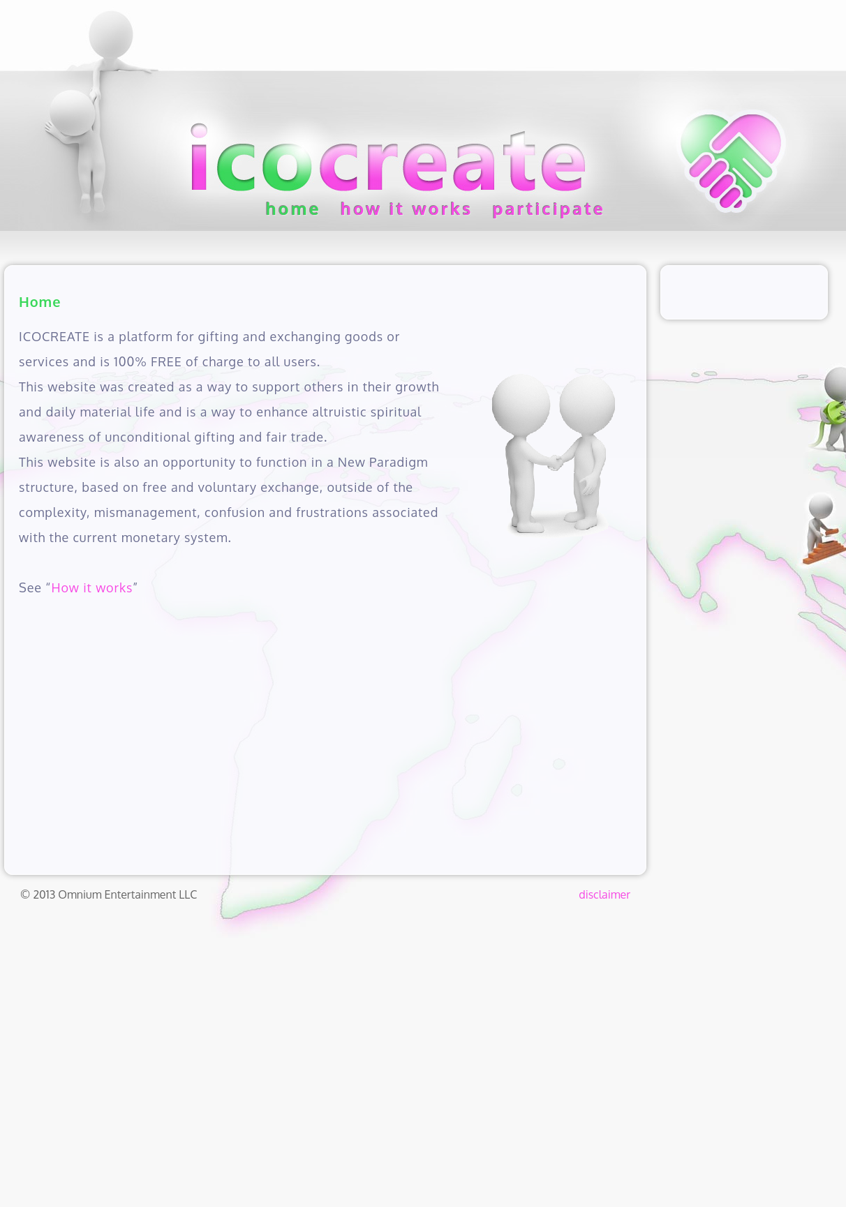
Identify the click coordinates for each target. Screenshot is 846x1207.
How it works (92, 587)
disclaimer (604, 894)
